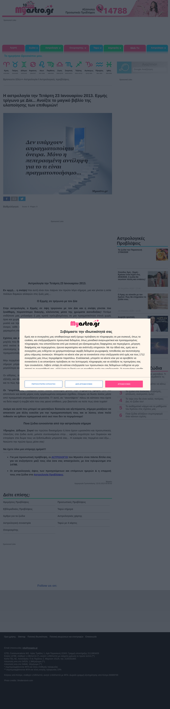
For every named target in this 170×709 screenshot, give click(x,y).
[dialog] (85, 355)
